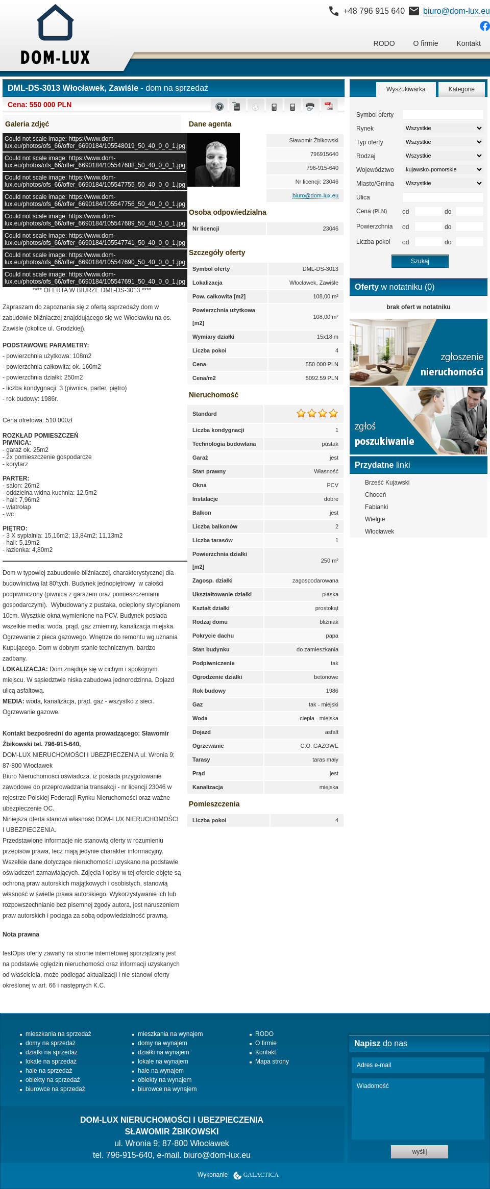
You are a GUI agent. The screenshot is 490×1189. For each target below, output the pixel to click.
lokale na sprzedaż (51, 1061)
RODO (384, 43)
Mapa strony (272, 1061)
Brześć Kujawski (387, 482)
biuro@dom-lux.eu (456, 11)
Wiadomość (418, 1109)
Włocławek (379, 531)
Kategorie (462, 89)
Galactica (261, 1174)
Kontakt (469, 43)
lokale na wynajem (163, 1061)
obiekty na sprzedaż (53, 1079)
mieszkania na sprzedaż (58, 1034)
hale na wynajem (161, 1070)
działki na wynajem (163, 1052)
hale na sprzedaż (49, 1070)
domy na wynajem (162, 1043)
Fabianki (376, 507)
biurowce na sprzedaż (55, 1089)
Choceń (375, 494)
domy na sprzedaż (51, 1043)
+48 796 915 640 (374, 11)
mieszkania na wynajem (170, 1034)
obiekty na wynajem (164, 1079)
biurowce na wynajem (167, 1089)
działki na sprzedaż (52, 1052)
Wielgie (375, 519)
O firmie (425, 43)
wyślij (419, 1151)
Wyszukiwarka (406, 89)
